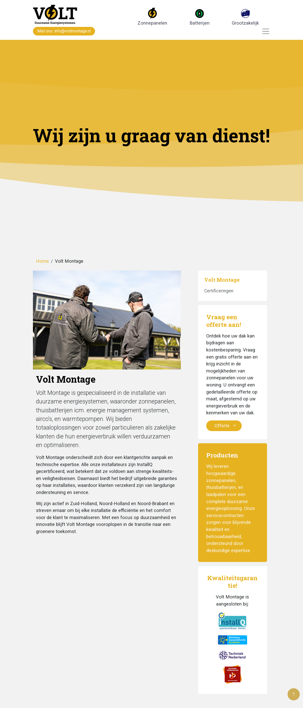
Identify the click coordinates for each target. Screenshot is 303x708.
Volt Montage (222, 279)
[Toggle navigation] (265, 31)
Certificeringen (218, 290)
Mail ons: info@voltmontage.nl (64, 31)
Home (42, 261)
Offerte (225, 425)
